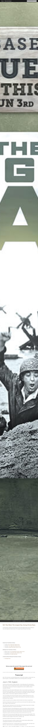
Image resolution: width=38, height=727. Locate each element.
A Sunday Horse (7, 658)
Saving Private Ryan (12, 647)
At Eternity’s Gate (13, 652)
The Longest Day (11, 644)
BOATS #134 (17, 644)
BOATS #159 (18, 647)
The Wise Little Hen (13, 654)
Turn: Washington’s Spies (14, 651)
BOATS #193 (19, 652)
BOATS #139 (22, 651)
